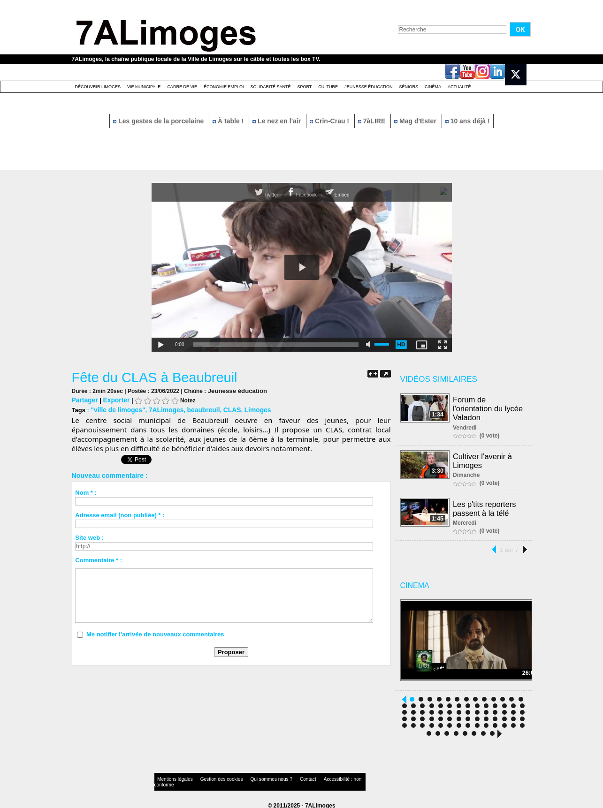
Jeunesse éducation (368, 86)
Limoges (248, 408)
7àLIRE (372, 121)
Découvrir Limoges (98, 86)
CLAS (224, 408)
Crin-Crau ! (330, 121)
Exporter (113, 399)
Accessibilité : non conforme (319, 777)
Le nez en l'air (277, 121)
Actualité (459, 86)
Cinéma (433, 86)
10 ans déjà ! (467, 121)
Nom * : (86, 491)
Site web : (89, 536)
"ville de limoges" (116, 408)
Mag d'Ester (416, 121)
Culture (328, 86)
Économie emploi (224, 86)
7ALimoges (161, 408)
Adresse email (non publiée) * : (119, 513)
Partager (84, 399)
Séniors (408, 86)
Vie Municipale (143, 86)
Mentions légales (172, 777)
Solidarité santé (270, 86)
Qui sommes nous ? (252, 777)
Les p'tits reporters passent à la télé (485, 506)
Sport (304, 86)
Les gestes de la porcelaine (159, 121)
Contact (282, 777)
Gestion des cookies (210, 777)
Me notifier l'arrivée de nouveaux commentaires (155, 632)
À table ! (229, 121)
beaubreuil (197, 408)
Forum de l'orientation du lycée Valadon (488, 407)
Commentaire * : (98, 558)
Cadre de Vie (182, 86)
